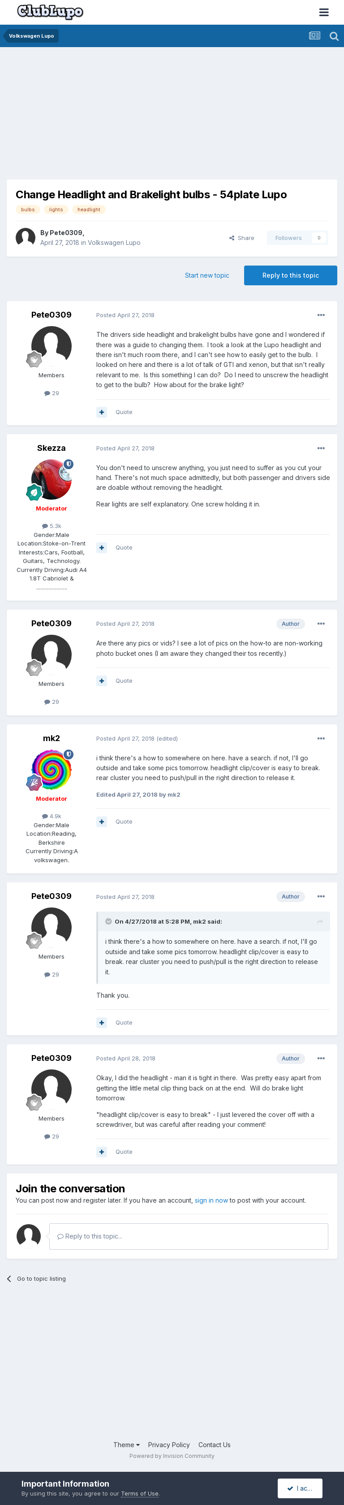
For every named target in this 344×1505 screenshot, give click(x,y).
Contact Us (214, 1444)
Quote (124, 411)
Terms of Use (140, 1493)
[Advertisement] (111, 116)
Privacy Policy (169, 1444)
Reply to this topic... (89, 1236)
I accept (304, 1488)
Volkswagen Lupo (114, 242)
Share (241, 237)
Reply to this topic (290, 275)
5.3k (51, 525)
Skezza (51, 448)
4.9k (51, 816)
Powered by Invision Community (172, 1456)
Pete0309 (66, 232)
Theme (126, 1444)
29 (51, 393)
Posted (125, 314)
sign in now (211, 1200)
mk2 (51, 738)
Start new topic (207, 275)
